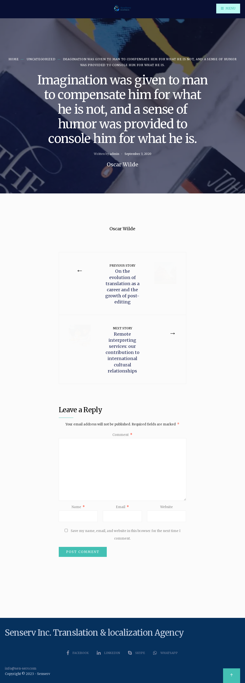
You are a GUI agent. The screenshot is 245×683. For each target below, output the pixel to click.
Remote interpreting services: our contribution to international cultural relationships (122, 349)
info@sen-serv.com (20, 668)
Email (122, 507)
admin (114, 154)
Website (166, 507)
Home (14, 59)
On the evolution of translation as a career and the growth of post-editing (122, 284)
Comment (122, 435)
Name (78, 507)
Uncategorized (41, 59)
